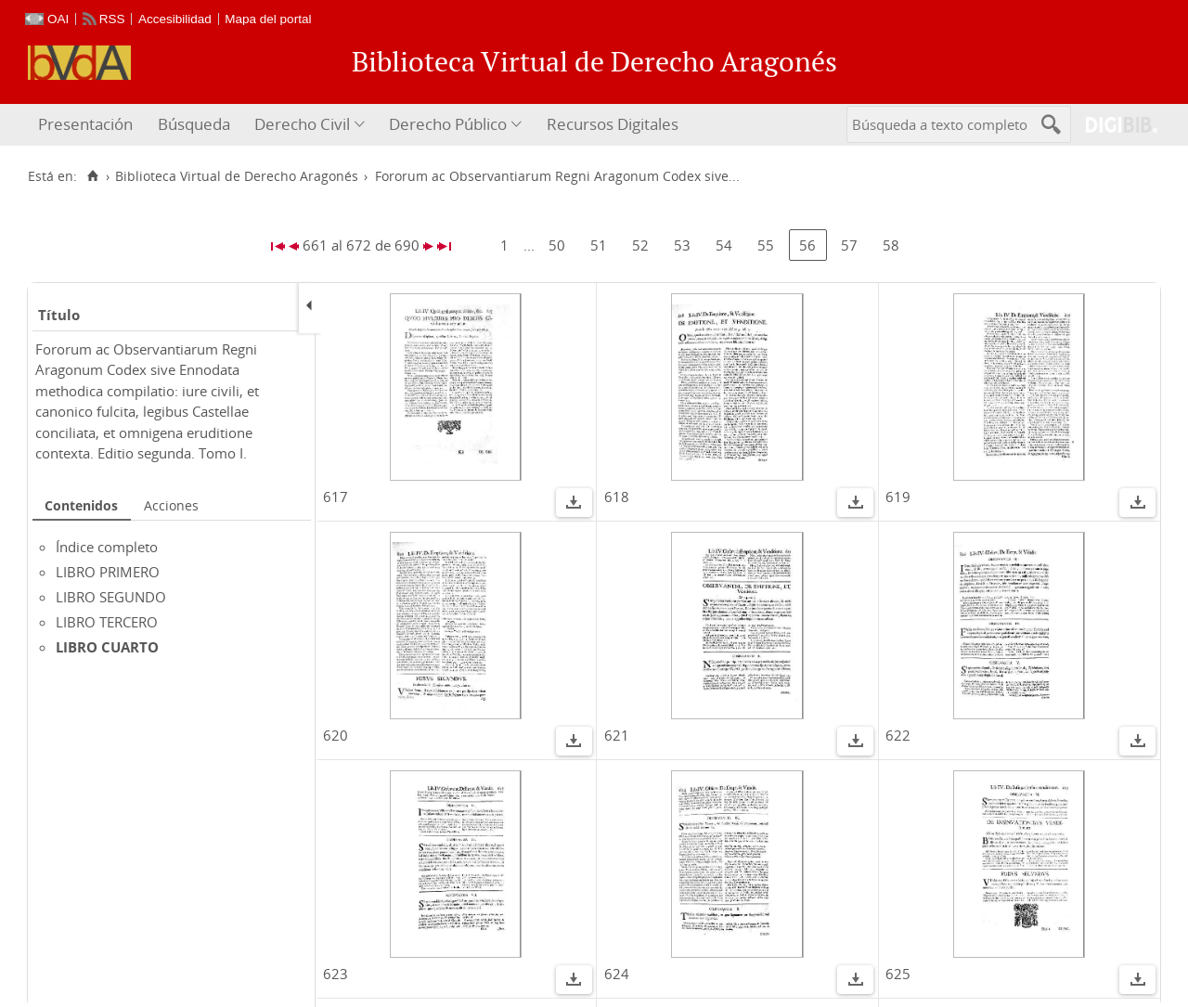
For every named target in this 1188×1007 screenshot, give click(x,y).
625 (897, 973)
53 (682, 245)
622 (897, 735)
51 (598, 245)
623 (335, 973)
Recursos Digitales (612, 124)
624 (616, 973)
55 (765, 245)
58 (891, 245)
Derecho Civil (302, 124)
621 (616, 735)
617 (335, 496)
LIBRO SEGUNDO (111, 596)
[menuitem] (88, 125)
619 (897, 496)
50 (557, 245)
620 (335, 735)
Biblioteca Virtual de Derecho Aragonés (236, 176)
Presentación (85, 124)
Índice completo (107, 546)
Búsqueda (194, 124)
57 (849, 245)
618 (616, 496)
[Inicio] (92, 176)
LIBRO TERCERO (107, 622)
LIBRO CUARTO (107, 647)
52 (640, 245)
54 (724, 245)
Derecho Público (448, 124)
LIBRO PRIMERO (108, 571)
